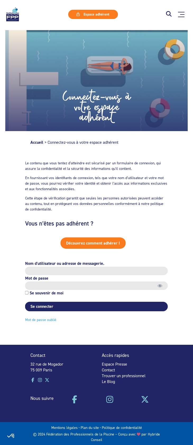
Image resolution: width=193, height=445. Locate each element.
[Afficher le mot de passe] (159, 285)
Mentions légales (64, 427)
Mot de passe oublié (39, 319)
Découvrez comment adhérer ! (84, 243)
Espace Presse (114, 364)
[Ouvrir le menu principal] (181, 14)
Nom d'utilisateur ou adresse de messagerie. (63, 263)
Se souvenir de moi (43, 293)
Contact (108, 369)
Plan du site (90, 427)
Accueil (36, 142)
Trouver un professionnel (123, 375)
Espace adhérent (92, 14)
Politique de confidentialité (122, 427)
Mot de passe (35, 278)
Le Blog (108, 381)
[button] (169, 14)
